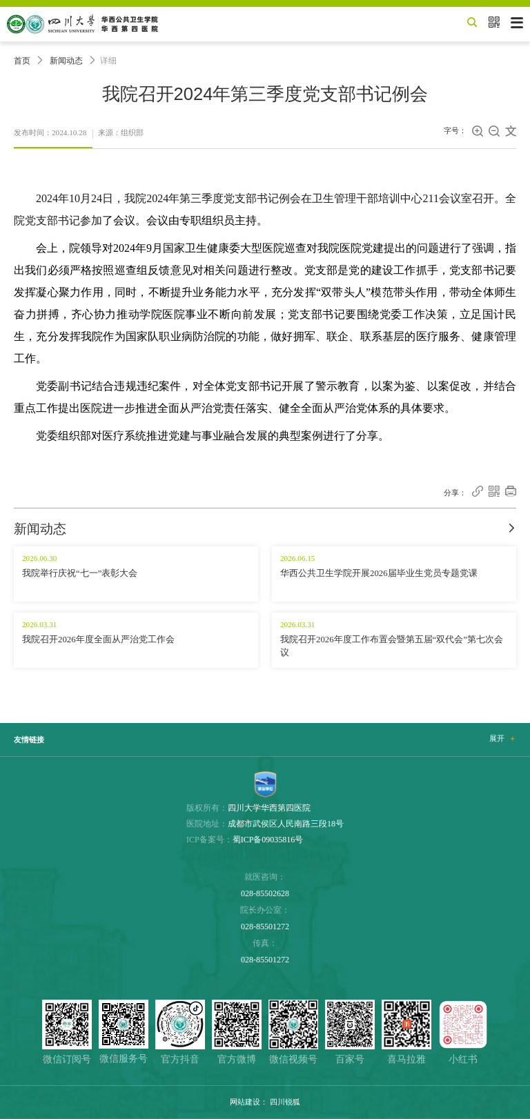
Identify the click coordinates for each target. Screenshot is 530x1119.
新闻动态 (66, 61)
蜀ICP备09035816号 (268, 839)
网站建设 (245, 1102)
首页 (22, 61)
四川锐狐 (285, 1102)
